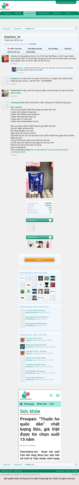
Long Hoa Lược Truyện (34, 338)
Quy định (75, 474)
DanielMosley (30, 319)
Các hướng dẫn (43, 13)
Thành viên (30, 13)
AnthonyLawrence (32, 312)
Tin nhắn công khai (14, 48)
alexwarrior (29, 347)
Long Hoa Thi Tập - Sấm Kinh (36, 351)
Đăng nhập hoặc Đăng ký (66, 2)
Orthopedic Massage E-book (35, 364)
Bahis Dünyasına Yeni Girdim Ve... (38, 317)
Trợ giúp (75, 471)
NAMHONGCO (17, 90)
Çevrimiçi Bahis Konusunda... (36, 310)
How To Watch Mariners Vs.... (36, 377)
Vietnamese (18, 471)
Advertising (57, 13)
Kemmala (29, 360)
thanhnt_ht (21, 68)
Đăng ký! (39, 259)
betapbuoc (15, 78)
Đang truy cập (24, 17)
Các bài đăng (53, 48)
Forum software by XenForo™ (20, 474)
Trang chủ (7, 13)
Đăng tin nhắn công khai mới (58, 17)
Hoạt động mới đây (35, 48)
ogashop (29, 340)
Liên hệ (67, 13)
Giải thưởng (30, 52)
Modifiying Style (6, 471)
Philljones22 (30, 379)
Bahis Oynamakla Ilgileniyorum (36, 323)
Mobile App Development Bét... (36, 345)
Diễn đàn (18, 13)
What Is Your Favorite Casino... (36, 358)
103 (50, 212)
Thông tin (67, 48)
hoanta (14, 56)
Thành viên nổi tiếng (10, 17)
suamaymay (16, 102)
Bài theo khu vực (13, 52)
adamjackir (29, 366)
